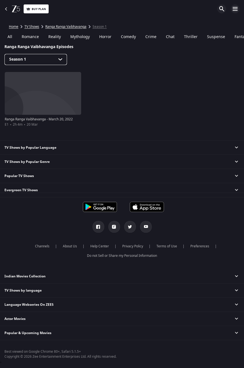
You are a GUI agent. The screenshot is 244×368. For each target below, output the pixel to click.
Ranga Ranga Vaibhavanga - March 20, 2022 (39, 119)
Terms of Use (166, 246)
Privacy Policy (132, 246)
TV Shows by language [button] (23, 290)
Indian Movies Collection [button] (25, 276)
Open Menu (235, 8)
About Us (70, 246)
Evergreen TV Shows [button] (21, 190)
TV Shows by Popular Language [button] (30, 147)
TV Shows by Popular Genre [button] (27, 161)
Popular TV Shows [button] (19, 175)
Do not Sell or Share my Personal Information (122, 255)
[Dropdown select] (36, 59)
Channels (42, 246)
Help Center (99, 246)
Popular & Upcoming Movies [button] (27, 332)
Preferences (199, 246)
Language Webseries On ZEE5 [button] (29, 304)
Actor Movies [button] (15, 318)
